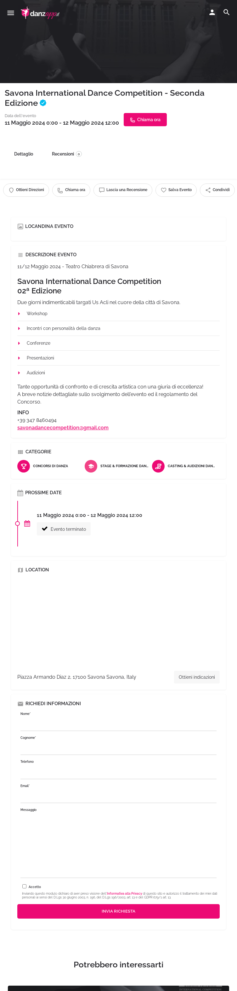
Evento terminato (64, 528)
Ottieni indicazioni (197, 677)
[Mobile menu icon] (10, 13)
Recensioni (67, 154)
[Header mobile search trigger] (227, 12)
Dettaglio (23, 153)
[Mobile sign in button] (212, 12)
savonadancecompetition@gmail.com (63, 428)
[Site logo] (41, 12)
